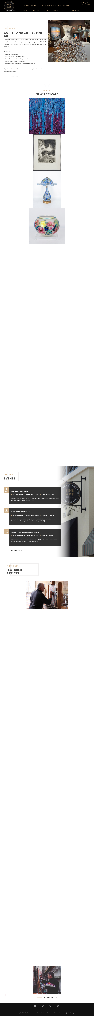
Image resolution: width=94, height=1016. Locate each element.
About (46, 10)
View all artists (50, 997)
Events (36, 10)
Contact (76, 10)
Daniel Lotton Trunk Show (20, 512)
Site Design (71, 1013)
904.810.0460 (86, 5)
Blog (55, 10)
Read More (14, 76)
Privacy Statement (59, 1013)
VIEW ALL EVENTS (17, 550)
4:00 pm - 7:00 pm (47, 515)
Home (13, 10)
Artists (25, 10)
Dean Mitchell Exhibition (19, 491)
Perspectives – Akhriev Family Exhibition (25, 532)
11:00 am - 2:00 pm (47, 494)
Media (64, 10)
